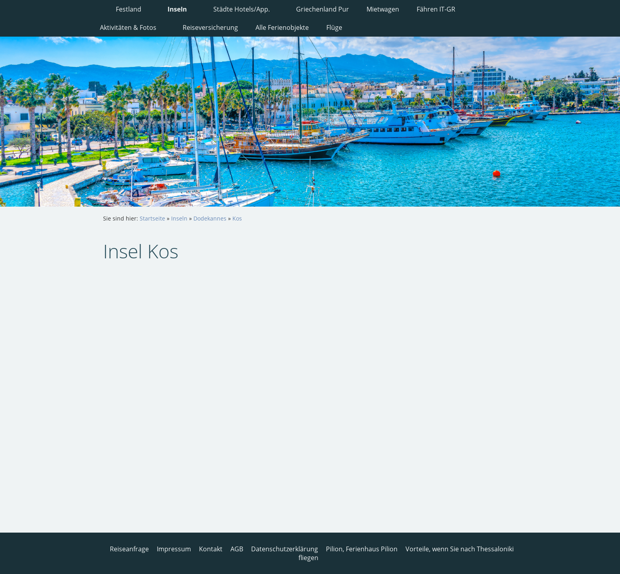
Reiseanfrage (129, 549)
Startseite (152, 218)
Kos (237, 218)
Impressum (174, 549)
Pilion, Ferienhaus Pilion (362, 549)
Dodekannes (209, 218)
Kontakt (210, 549)
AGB (236, 549)
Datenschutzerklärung (284, 549)
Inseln (179, 218)
